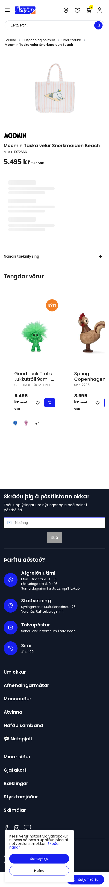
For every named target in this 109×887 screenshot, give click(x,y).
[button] (39, 859)
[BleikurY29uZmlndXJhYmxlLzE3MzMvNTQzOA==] (26, 422)
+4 (37, 423)
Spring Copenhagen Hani (90, 379)
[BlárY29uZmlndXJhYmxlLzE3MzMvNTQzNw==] (15, 422)
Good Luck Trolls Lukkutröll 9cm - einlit (33, 379)
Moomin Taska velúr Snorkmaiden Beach (39, 44)
